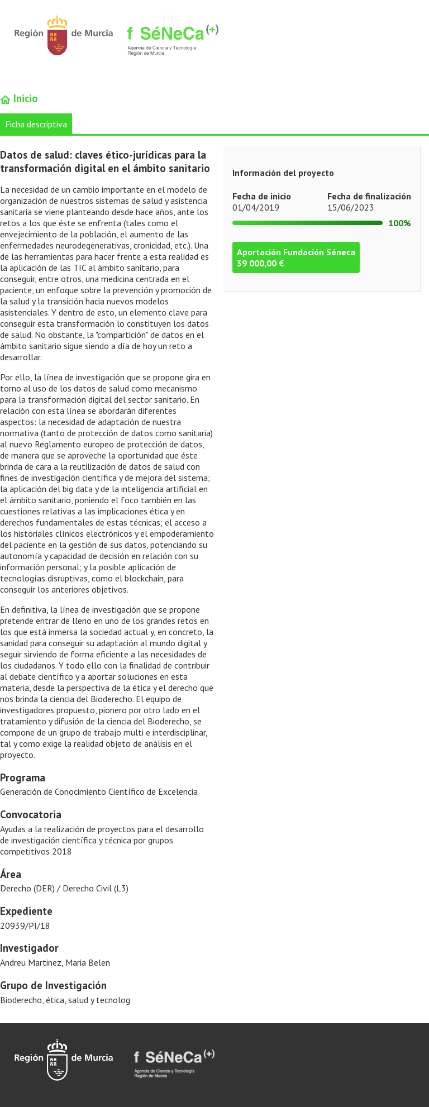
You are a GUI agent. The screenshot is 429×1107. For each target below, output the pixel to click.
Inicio (19, 98)
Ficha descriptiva (36, 124)
